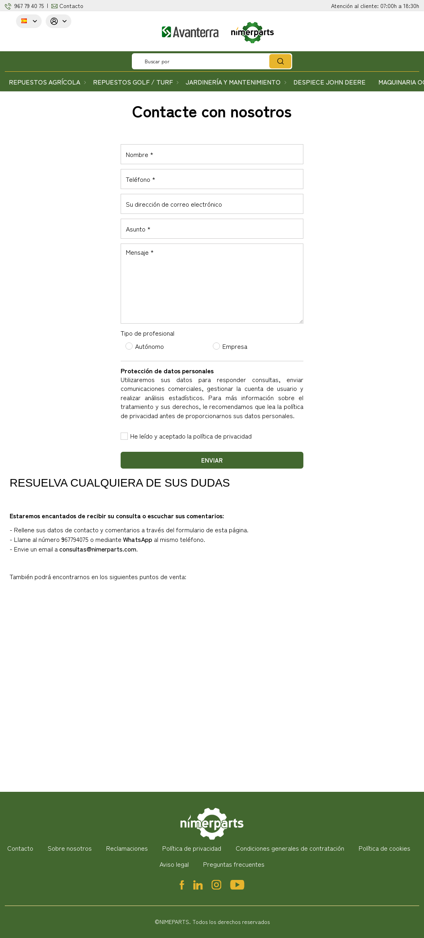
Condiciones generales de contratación (290, 848)
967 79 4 (24, 6)
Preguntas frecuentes (233, 864)
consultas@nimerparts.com (97, 549)
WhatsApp (137, 539)
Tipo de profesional (147, 333)
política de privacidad (222, 436)
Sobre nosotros (70, 848)
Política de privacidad (191, 848)
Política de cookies (384, 848)
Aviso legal (174, 864)
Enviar (212, 459)
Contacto (71, 6)
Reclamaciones (127, 848)
